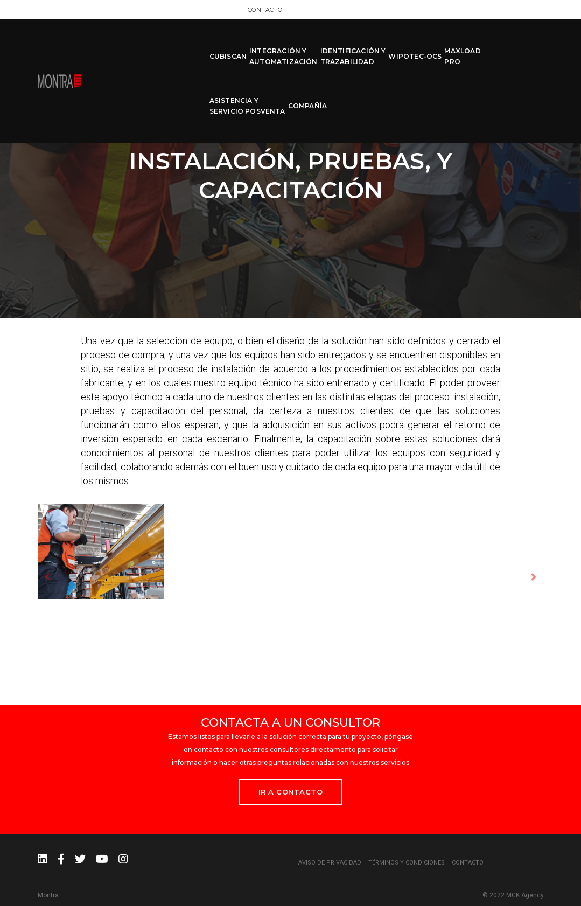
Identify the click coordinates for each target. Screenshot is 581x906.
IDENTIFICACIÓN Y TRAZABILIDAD (295, 43)
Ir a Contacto (290, 791)
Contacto (526, 9)
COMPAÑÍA (524, 44)
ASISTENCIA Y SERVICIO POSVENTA (464, 43)
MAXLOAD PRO (405, 43)
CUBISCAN (170, 44)
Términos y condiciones (406, 862)
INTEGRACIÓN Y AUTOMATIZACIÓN (226, 43)
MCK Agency (525, 895)
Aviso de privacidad (329, 862)
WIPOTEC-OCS (357, 44)
